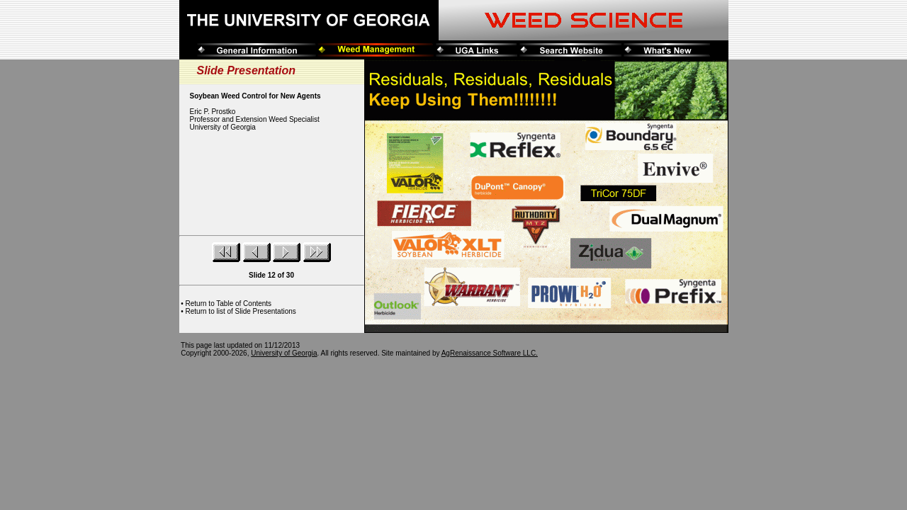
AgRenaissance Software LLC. (489, 353)
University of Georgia (284, 353)
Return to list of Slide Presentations (241, 311)
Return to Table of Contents (229, 303)
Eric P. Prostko (213, 111)
